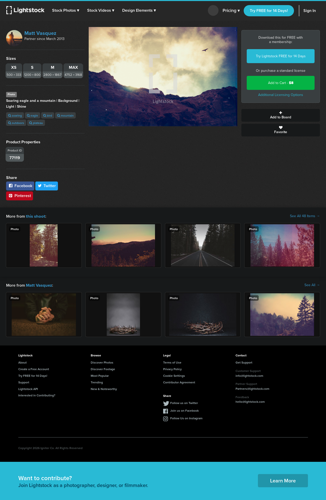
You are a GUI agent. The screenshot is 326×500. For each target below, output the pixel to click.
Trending (97, 382)
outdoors (16, 123)
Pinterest (19, 196)
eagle (32, 115)
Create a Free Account (33, 368)
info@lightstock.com (249, 375)
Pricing (231, 10)
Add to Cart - (280, 83)
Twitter (46, 186)
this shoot (35, 216)
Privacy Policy (172, 368)
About (22, 362)
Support (23, 382)
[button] (65, 10)
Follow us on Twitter (184, 402)
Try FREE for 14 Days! (269, 10)
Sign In (309, 10)
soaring (15, 115)
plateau (36, 123)
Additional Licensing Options (280, 95)
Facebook (20, 186)
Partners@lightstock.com (252, 388)
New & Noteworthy (104, 388)
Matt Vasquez (40, 33)
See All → (312, 284)
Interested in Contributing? (36, 395)
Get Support (244, 362)
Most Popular (100, 375)
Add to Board (280, 115)
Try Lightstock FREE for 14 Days (281, 56)
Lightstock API (28, 388)
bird (47, 115)
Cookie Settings (174, 375)
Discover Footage (103, 368)
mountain (65, 115)
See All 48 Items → (305, 216)
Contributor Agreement (179, 382)
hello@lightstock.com (250, 401)
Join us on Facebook (184, 410)
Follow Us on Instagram (186, 417)
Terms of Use (172, 362)
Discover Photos (102, 362)
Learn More (283, 480)
